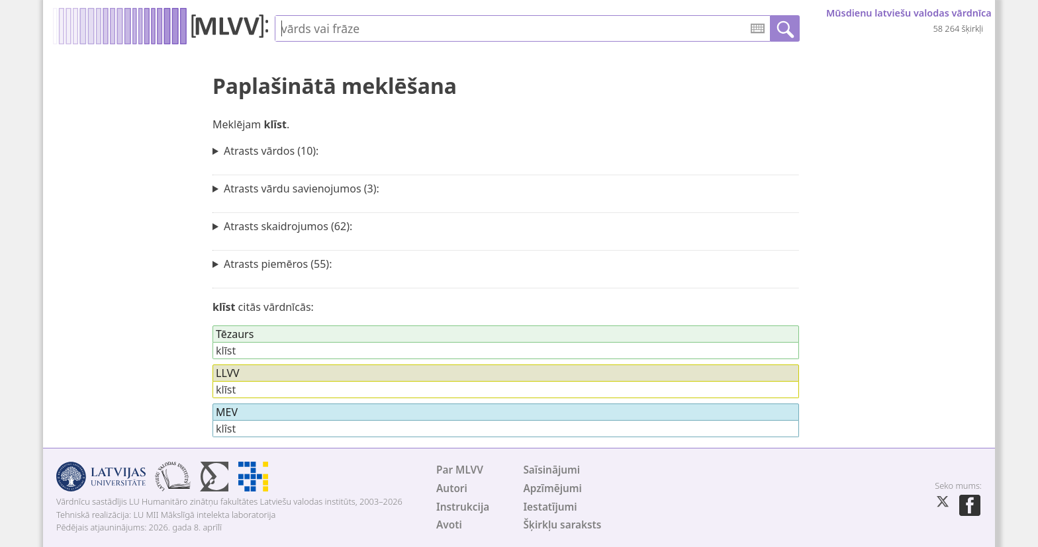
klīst (226, 350)
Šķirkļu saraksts (562, 525)
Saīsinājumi (551, 470)
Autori (451, 488)
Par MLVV (459, 470)
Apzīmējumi (552, 488)
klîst (226, 428)
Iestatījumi (550, 507)
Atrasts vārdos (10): (271, 151)
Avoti (449, 525)
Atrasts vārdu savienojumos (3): (301, 188)
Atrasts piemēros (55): (278, 264)
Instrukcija (462, 507)
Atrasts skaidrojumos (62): (288, 226)
